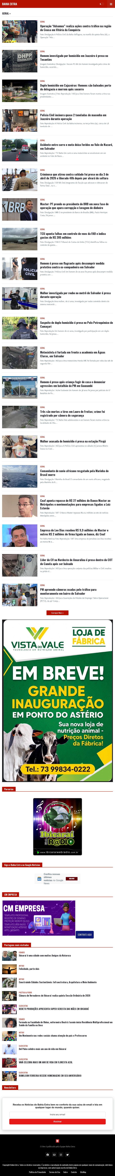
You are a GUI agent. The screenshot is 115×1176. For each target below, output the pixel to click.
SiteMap (83, 1172)
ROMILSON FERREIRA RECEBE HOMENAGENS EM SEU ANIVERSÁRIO (50, 1075)
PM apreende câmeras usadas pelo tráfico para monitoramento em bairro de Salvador (68, 591)
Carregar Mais (56, 612)
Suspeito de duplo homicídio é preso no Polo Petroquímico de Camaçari (76, 324)
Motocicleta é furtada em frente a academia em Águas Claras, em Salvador (72, 354)
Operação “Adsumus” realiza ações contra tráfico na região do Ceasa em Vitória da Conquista (75, 28)
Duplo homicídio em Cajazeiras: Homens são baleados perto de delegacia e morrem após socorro (75, 87)
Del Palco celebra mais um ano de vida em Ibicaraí (42, 1049)
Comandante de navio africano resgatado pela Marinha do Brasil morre (74, 473)
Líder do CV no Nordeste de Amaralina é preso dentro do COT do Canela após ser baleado (76, 562)
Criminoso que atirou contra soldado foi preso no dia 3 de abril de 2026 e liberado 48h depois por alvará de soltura (74, 176)
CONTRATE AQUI (85, 934)
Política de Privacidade (37, 1172)
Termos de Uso (54, 1172)
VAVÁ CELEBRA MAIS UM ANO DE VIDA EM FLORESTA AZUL (46, 1062)
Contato (74, 1172)
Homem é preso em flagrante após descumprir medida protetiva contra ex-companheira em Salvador (72, 265)
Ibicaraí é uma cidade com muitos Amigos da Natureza (45, 955)
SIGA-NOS (71, 879)
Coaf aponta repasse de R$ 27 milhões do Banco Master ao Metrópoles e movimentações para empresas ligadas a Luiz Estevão (75, 504)
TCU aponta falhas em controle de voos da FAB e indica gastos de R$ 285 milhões (73, 235)
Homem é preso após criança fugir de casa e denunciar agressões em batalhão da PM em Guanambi (72, 384)
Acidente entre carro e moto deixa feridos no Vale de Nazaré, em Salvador (76, 146)
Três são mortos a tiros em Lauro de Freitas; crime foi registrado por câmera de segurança (72, 413)
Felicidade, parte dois (29, 968)
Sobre (65, 1172)
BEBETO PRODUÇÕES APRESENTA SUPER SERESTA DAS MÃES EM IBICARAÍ (54, 1008)
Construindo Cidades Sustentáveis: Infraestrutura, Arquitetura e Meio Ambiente (58, 982)
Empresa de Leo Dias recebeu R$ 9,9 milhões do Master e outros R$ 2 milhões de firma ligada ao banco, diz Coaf (74, 532)
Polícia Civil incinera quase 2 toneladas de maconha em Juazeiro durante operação (73, 117)
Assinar (57, 1121)
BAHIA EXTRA (9, 4)
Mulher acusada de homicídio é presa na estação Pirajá (73, 441)
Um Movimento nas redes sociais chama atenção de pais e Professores (53, 1035)
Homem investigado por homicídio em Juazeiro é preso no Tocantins (74, 57)
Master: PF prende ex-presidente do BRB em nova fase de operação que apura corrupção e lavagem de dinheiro (74, 206)
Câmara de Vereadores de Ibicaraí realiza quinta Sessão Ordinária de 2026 (54, 995)
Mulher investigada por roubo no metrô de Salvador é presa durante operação (75, 295)
